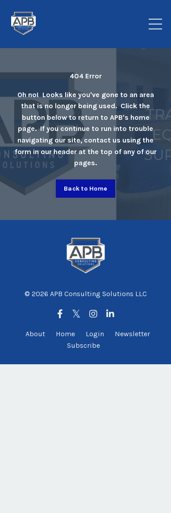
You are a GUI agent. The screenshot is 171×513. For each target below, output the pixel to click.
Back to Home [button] (85, 188)
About (35, 334)
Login (95, 334)
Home (65, 334)
